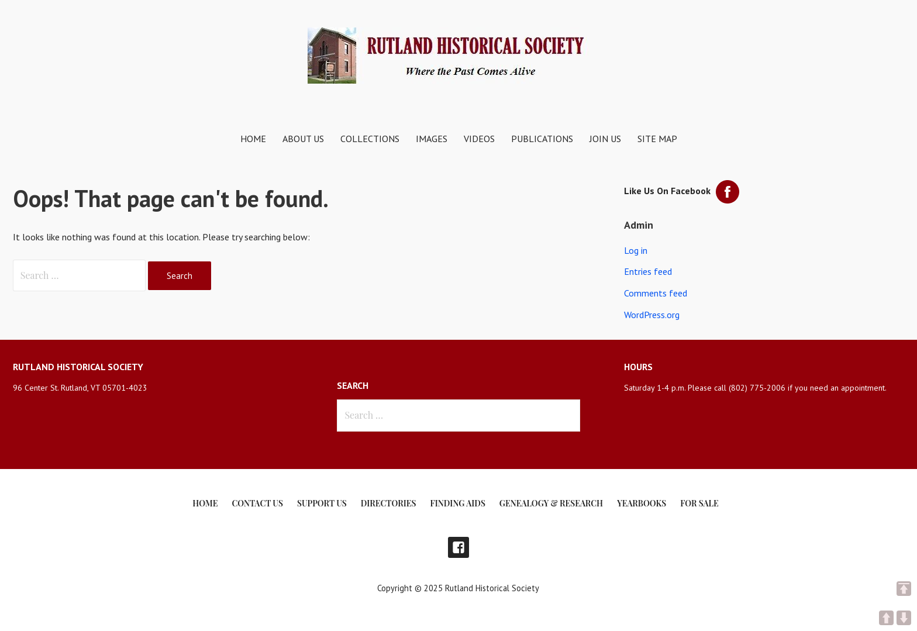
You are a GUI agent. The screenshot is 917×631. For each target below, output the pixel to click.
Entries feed (648, 271)
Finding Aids (457, 503)
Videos (479, 138)
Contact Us (257, 503)
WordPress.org (652, 314)
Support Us (322, 503)
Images (431, 138)
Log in (635, 250)
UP (886, 618)
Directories (388, 503)
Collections (369, 138)
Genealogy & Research (551, 503)
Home (253, 138)
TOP (904, 588)
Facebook (458, 547)
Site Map (657, 138)
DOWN (904, 618)
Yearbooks (641, 503)
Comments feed (655, 293)
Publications (542, 138)
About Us (303, 138)
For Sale (699, 503)
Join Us (605, 138)
